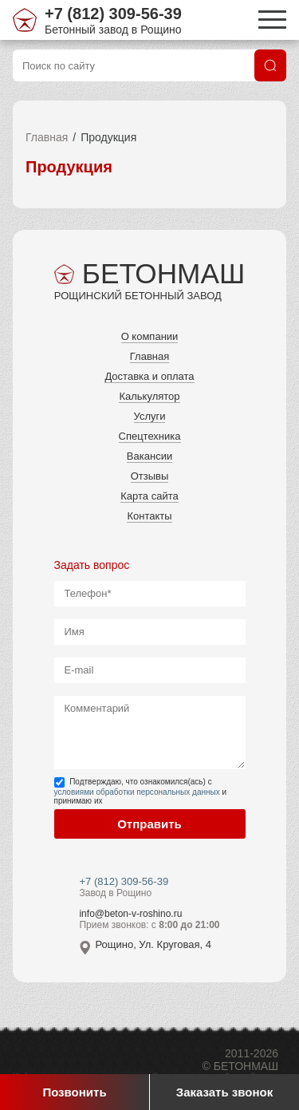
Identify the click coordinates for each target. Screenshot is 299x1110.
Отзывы (150, 476)
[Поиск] (270, 65)
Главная (47, 137)
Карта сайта (149, 496)
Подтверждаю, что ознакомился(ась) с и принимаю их (140, 791)
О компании (150, 336)
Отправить (149, 824)
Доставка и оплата (149, 376)
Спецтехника (150, 436)
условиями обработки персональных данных (137, 792)
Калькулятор (149, 396)
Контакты (149, 516)
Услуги (150, 416)
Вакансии (149, 456)
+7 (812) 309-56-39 (113, 13)
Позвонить (74, 1092)
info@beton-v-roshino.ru (130, 913)
